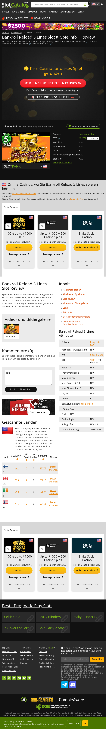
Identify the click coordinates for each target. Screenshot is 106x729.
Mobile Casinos (27, 659)
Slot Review (69, 298)
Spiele (5, 11)
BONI (43, 11)
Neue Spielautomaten (12, 670)
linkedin (4, 676)
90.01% (82, 138)
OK (85, 723)
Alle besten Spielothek (74, 294)
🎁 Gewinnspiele (40, 18)
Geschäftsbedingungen (49, 655)
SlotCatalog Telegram (64, 683)
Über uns (43, 651)
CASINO (53, 11)
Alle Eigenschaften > (62, 162)
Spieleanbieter (8, 663)
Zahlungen (68, 11)
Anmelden (97, 659)
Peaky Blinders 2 (85, 617)
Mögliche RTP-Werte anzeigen (38, 412)
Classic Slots (96, 354)
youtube (9, 676)
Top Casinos (25, 647)
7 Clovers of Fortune (19, 628)
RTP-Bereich (86, 403)
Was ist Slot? (47, 647)
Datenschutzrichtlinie (48, 659)
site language (93, 4)
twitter (14, 676)
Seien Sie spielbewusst (21, 262)
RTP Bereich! (92, 138)
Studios (32, 11)
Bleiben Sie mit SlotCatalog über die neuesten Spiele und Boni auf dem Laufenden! (81, 651)
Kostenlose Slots (9, 651)
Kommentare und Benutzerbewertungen (74, 323)
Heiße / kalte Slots (16, 18)
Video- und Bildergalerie (75, 303)
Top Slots (6, 647)
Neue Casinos (26, 655)
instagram (19, 676)
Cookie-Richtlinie (46, 663)
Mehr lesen (74, 723)
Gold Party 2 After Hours (54, 628)
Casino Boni (25, 651)
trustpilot (29, 676)
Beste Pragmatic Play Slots (76, 316)
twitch (24, 676)
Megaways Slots (9, 659)
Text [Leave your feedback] (28, 377)
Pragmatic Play (86, 133)
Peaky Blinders (49, 617)
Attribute (67, 312)
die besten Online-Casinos (24, 193)
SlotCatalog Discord (72, 683)
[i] (17, 458)
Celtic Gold (12, 617)
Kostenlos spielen (72, 289)
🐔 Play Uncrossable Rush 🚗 (52, 97)
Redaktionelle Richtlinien (50, 666)
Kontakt (23, 663)
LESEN (81, 11)
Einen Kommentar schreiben (85, 126)
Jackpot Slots (8, 655)
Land (65, 307)
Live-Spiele (18, 11)
